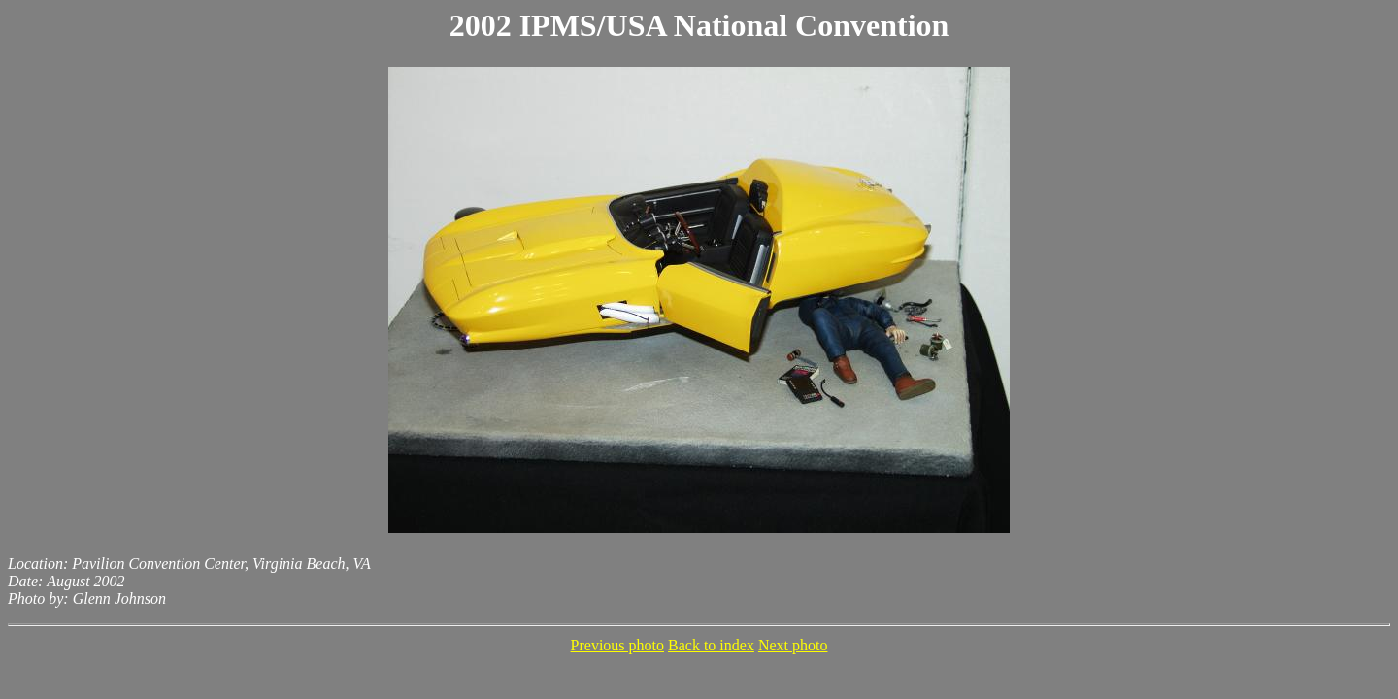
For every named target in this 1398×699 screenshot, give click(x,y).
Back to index (711, 645)
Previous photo (617, 645)
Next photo (793, 645)
